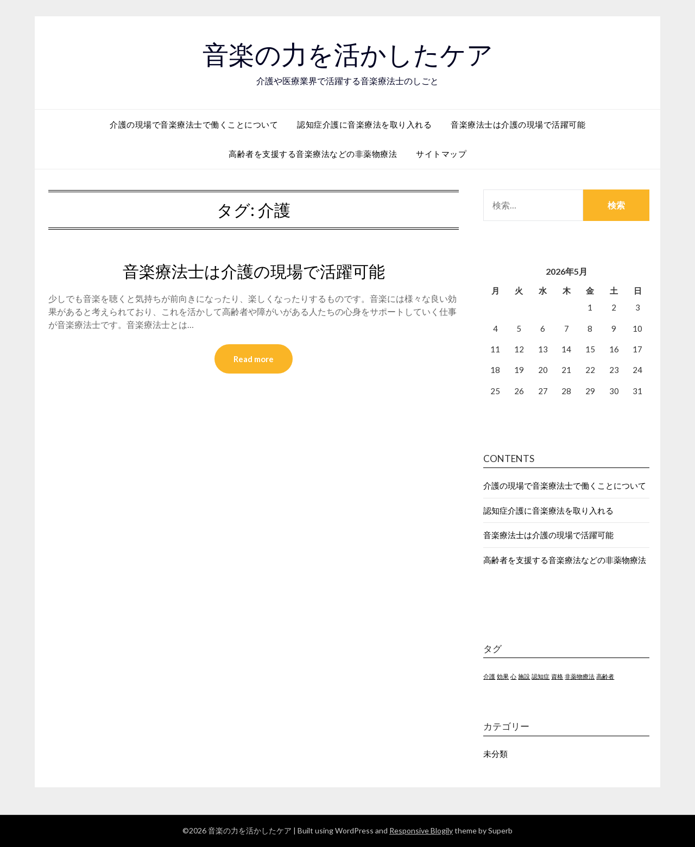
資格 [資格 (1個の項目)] (557, 676)
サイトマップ (441, 154)
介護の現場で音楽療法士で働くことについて (194, 124)
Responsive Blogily (421, 830)
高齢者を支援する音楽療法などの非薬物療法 (313, 154)
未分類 (495, 753)
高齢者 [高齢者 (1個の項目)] (605, 676)
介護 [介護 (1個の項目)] (489, 676)
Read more (253, 359)
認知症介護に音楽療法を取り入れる (364, 124)
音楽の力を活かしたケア (348, 55)
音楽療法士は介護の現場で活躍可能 (518, 124)
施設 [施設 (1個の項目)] (524, 676)
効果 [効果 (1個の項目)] (503, 676)
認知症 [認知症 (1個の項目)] (540, 676)
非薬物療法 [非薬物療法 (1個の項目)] (580, 676)
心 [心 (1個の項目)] (513, 676)
